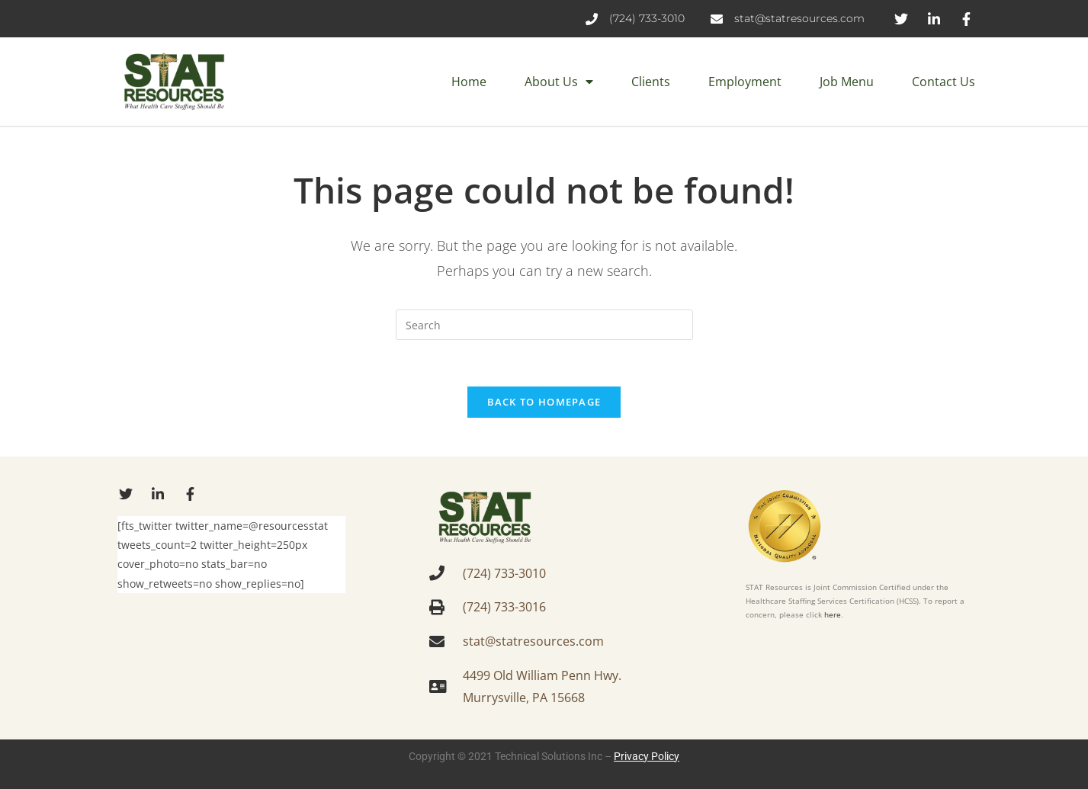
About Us (559, 81)
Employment (744, 81)
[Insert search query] (544, 325)
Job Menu (847, 81)
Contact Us (943, 81)
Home (468, 81)
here (832, 614)
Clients (650, 81)
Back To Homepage (544, 402)
